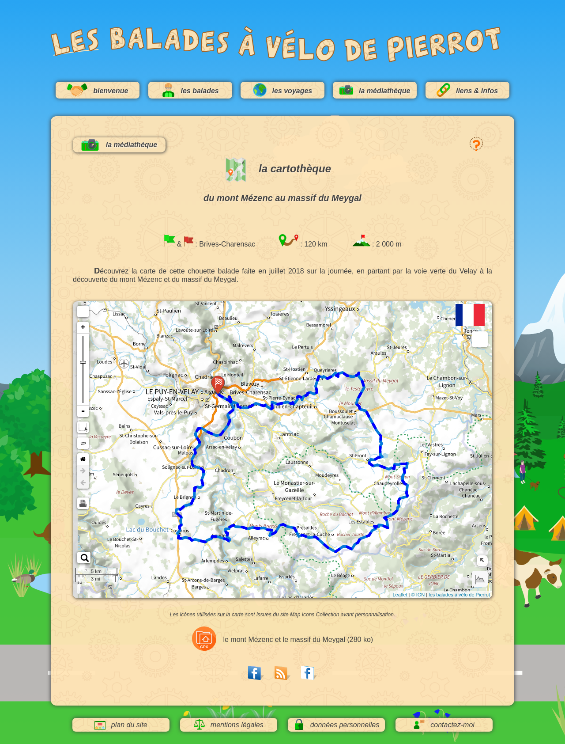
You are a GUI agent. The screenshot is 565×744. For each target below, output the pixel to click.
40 (241, 524)
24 (174, 507)
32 (204, 537)
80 (371, 462)
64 (386, 524)
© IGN (418, 594)
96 (350, 373)
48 (290, 523)
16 (198, 464)
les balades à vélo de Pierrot (459, 594)
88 (368, 414)
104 (315, 389)
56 (341, 543)
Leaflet (399, 594)
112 (272, 402)
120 (224, 394)
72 (402, 479)
